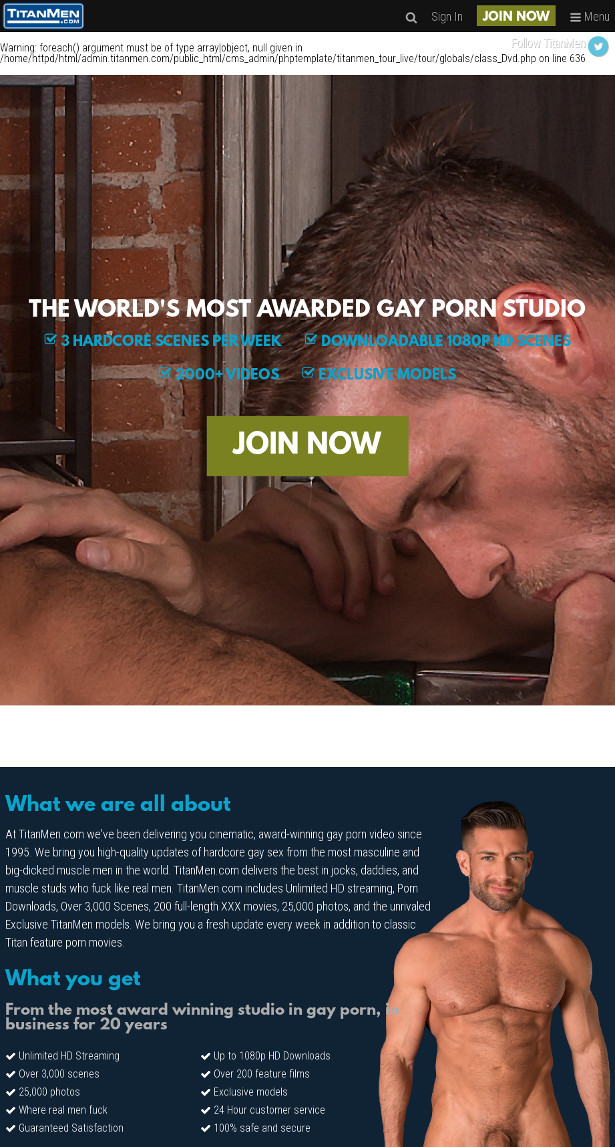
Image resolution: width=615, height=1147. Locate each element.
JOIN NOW (516, 17)
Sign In (447, 16)
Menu (590, 16)
